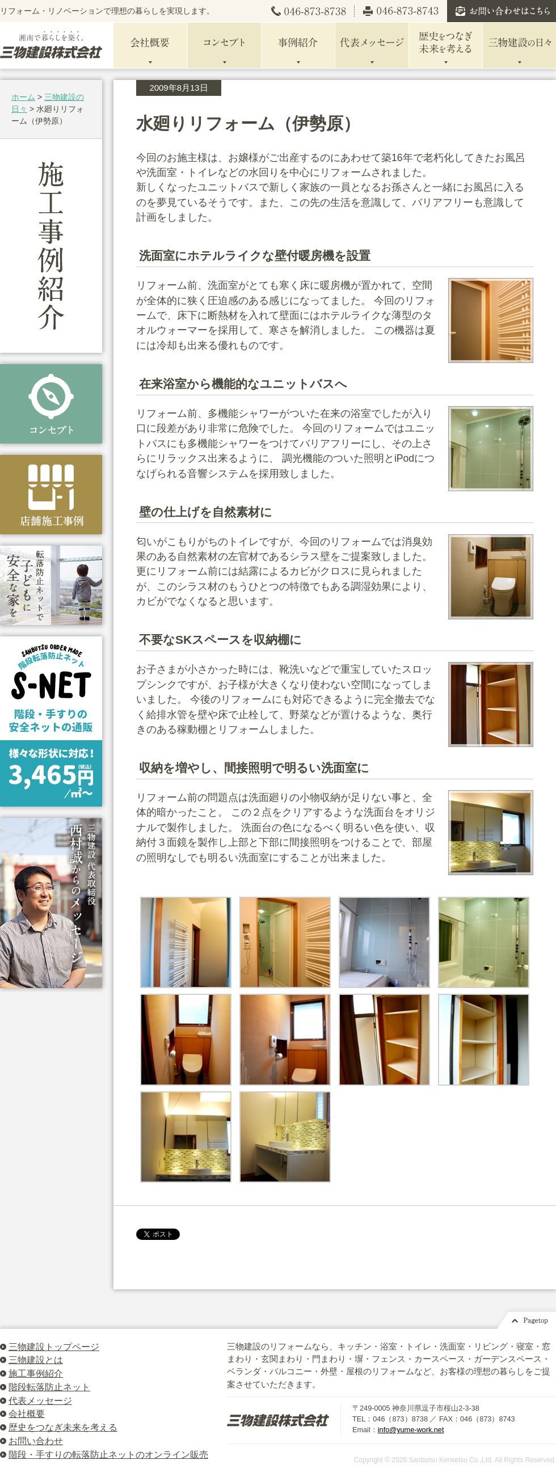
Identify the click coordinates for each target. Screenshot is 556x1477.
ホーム (23, 97)
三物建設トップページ (54, 1347)
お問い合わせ (36, 1441)
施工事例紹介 (36, 1373)
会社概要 (27, 1414)
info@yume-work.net (411, 1429)
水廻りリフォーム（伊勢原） (248, 123)
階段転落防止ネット (49, 1387)
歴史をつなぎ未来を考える (63, 1427)
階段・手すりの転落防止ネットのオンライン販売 (108, 1454)
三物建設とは (36, 1360)
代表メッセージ (40, 1401)
